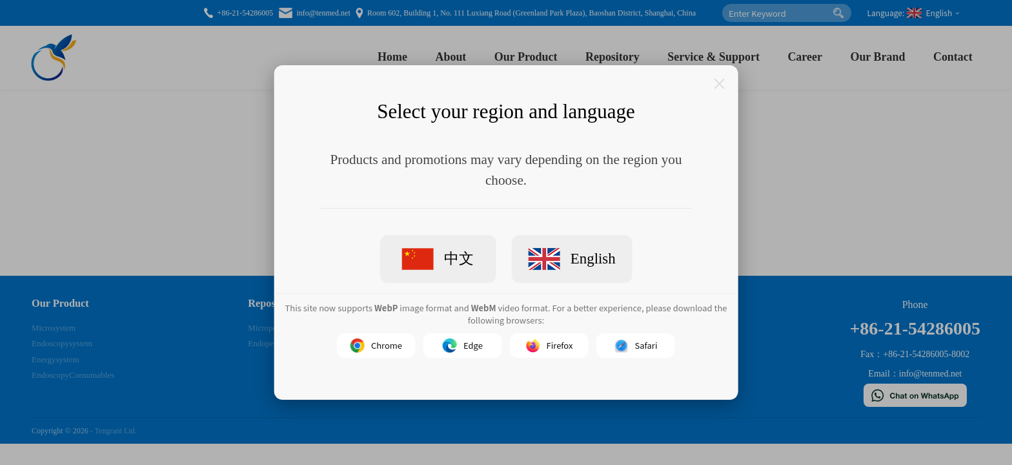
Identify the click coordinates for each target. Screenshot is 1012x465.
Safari (636, 345)
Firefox (549, 345)
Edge (463, 345)
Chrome (376, 345)
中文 (438, 259)
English (571, 259)
